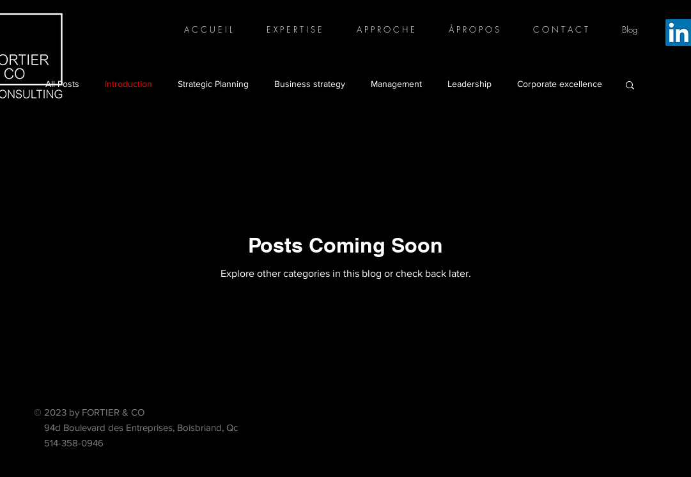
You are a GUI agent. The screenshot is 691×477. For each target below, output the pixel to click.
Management (396, 84)
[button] (630, 86)
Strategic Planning (213, 84)
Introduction (128, 84)
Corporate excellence (559, 84)
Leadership (469, 84)
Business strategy (309, 84)
